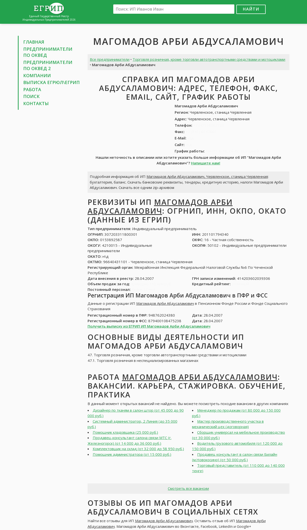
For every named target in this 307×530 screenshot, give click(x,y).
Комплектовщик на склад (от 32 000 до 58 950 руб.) (138, 448)
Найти (251, 9)
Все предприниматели (109, 59)
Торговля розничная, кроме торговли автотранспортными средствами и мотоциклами (209, 59)
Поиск (31, 96)
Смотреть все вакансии (188, 488)
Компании (37, 75)
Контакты (36, 103)
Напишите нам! (205, 162)
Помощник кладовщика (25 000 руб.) (125, 432)
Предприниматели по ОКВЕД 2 (47, 65)
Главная (33, 42)
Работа (32, 89)
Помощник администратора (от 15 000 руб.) (132, 454)
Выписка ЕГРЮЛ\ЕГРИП (51, 82)
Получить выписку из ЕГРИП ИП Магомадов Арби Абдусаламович (149, 326)
